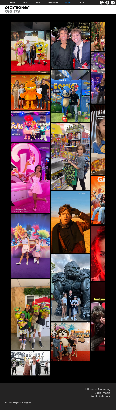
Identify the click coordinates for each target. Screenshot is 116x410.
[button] (52, 2)
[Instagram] (102, 2)
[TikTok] (107, 2)
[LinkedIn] (113, 2)
